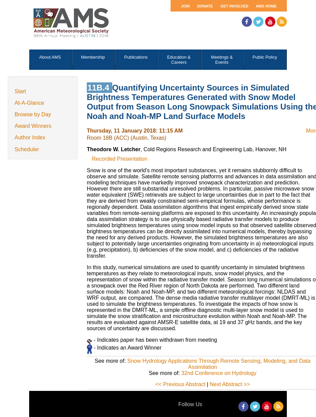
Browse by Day (33, 114)
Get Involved (234, 6)
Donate (205, 6)
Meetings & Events (222, 60)
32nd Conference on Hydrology (218, 373)
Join (185, 6)
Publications (135, 57)
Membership (93, 57)
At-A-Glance (29, 103)
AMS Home (266, 6)
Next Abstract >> (230, 384)
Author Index (30, 137)
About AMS (50, 57)
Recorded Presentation (119, 159)
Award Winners (33, 126)
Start (20, 91)
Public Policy (265, 57)
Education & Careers (179, 60)
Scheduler (27, 149)
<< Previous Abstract (180, 384)
